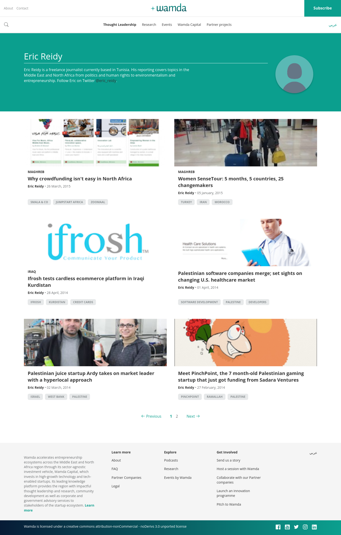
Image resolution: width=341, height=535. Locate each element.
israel (35, 397)
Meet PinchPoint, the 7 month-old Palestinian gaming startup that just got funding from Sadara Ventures (241, 376)
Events (167, 24)
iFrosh (36, 302)
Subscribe (323, 8)
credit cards (83, 302)
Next (191, 416)
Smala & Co (39, 202)
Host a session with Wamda (238, 468)
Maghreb (36, 171)
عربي (333, 25)
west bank (56, 397)
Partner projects (219, 24)
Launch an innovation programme (233, 493)
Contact (22, 8)
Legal (116, 486)
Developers (257, 302)
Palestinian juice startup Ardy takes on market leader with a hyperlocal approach (91, 376)
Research (149, 24)
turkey (186, 202)
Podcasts (171, 460)
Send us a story (228, 460)
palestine (233, 302)
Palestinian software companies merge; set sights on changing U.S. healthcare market (240, 276)
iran (203, 202)
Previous (153, 416)
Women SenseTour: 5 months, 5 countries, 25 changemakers (231, 181)
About (8, 8)
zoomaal (98, 202)
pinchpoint (190, 397)
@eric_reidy (106, 80)
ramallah (215, 397)
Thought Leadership (119, 24)
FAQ (115, 468)
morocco (222, 202)
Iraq (32, 271)
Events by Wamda (178, 477)
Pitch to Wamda (229, 504)
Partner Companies (126, 477)
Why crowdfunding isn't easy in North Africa (80, 178)
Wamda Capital (189, 24)
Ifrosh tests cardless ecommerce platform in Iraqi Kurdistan (86, 281)
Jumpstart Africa (69, 202)
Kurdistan (57, 302)
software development (199, 302)
